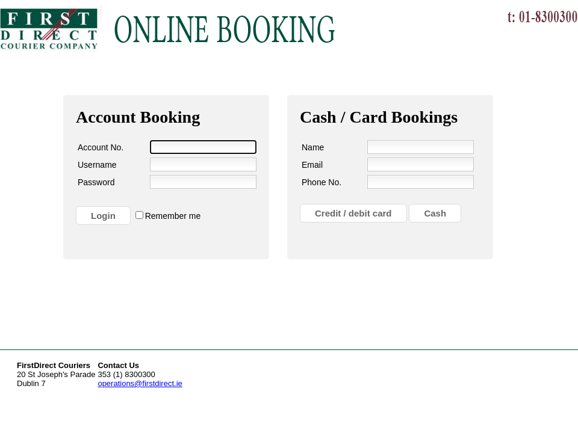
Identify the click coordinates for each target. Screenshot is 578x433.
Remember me (173, 216)
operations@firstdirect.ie (140, 383)
